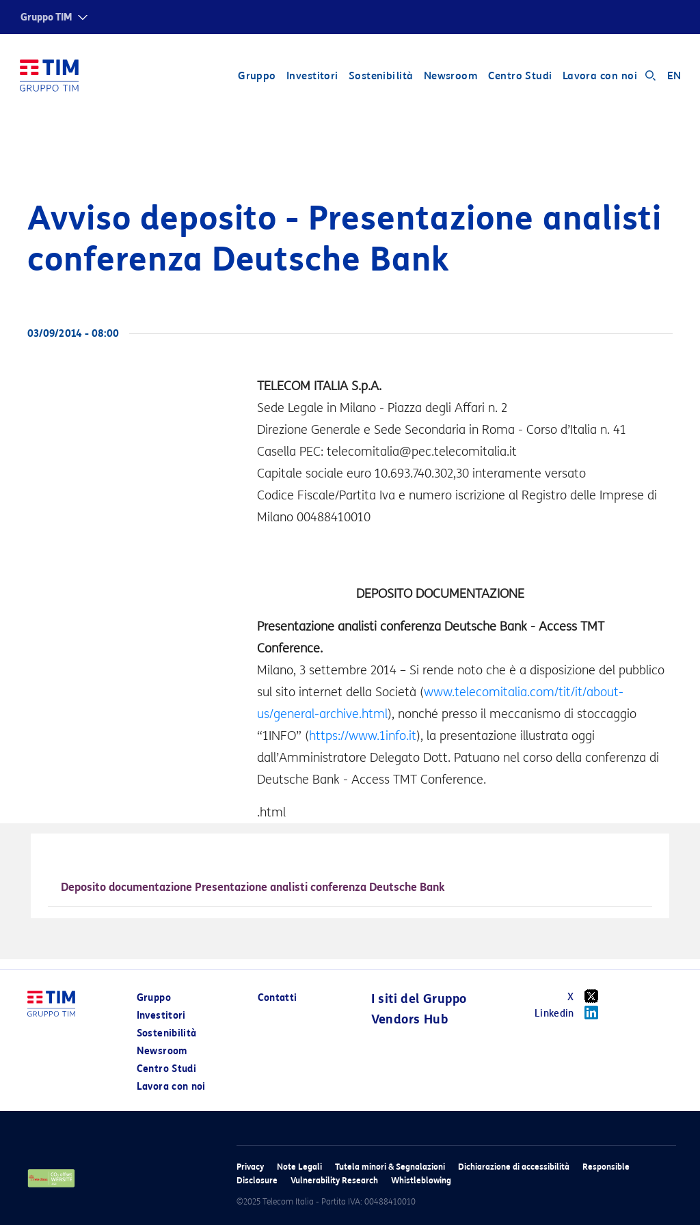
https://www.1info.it (362, 735)
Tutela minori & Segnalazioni (390, 1166)
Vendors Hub (409, 1019)
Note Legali (299, 1166)
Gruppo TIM (46, 17)
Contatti (277, 998)
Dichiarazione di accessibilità (513, 1166)
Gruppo (256, 76)
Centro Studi (519, 76)
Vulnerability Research (334, 1180)
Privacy (250, 1166)
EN (674, 76)
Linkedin (571, 1012)
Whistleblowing (421, 1180)
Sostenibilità (380, 76)
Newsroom (450, 76)
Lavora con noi (599, 76)
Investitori (312, 76)
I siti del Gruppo (419, 998)
